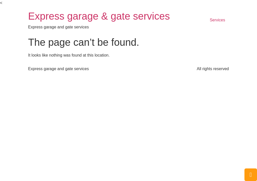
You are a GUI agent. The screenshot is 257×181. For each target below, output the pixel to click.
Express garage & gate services (99, 16)
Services (217, 20)
